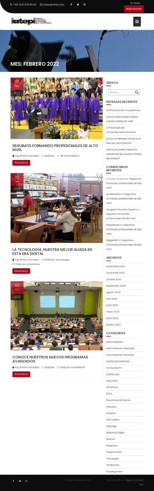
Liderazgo (111, 426)
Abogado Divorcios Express (121, 209)
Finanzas (111, 406)
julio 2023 (111, 298)
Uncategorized (114, 471)
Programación (114, 452)
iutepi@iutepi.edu (52, 4)
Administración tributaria (120, 354)
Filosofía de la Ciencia (118, 400)
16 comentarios (70, 156)
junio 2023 (112, 305)
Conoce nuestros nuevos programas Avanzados (50, 359)
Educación (112, 380)
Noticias (50, 156)
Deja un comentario (28, 264)
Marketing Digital (115, 432)
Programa (111, 445)
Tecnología (62, 259)
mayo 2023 (112, 311)
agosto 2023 (113, 292)
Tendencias (112, 465)
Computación (114, 367)
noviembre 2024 (115, 266)
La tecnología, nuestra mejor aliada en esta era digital (52, 251)
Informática (112, 419)
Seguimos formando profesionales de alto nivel (55, 147)
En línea (135, 3)
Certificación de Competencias (123, 110)
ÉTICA (109, 393)
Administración (114, 341)
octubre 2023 (113, 279)
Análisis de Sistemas (117, 361)
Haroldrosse (113, 224)
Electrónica (112, 387)
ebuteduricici (113, 194)
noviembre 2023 (115, 272)
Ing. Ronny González (25, 156)
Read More (21, 162)
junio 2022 (112, 318)
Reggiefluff (112, 240)
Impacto (111, 413)
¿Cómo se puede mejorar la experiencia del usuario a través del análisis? (123, 154)
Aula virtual (133, 9)
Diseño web (112, 374)
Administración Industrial (120, 348)
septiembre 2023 (115, 285)
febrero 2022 (113, 324)
